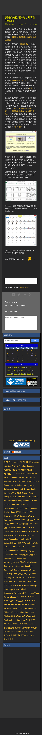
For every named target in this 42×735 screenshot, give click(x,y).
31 (17, 361)
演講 (30, 88)
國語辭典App (25, 44)
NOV (23, 374)
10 (17, 353)
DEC (30, 374)
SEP (10, 374)
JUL (23, 370)
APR (30, 367)
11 (22, 353)
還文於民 (25, 80)
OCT (17, 374)
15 (8, 356)
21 (36, 356)
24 (17, 358)
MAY (10, 370)
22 (8, 358)
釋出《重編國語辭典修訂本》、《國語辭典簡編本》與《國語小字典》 (20, 111)
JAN (10, 367)
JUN (17, 370)
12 (28, 353)
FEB (16, 367)
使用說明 (18, 127)
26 (28, 358)
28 (36, 358)
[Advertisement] (23, 267)
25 (22, 358)
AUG (30, 370)
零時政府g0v (15, 80)
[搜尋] (16, 341)
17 (17, 356)
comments (23, 287)
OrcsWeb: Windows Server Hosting (22, 441)
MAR (23, 367)
